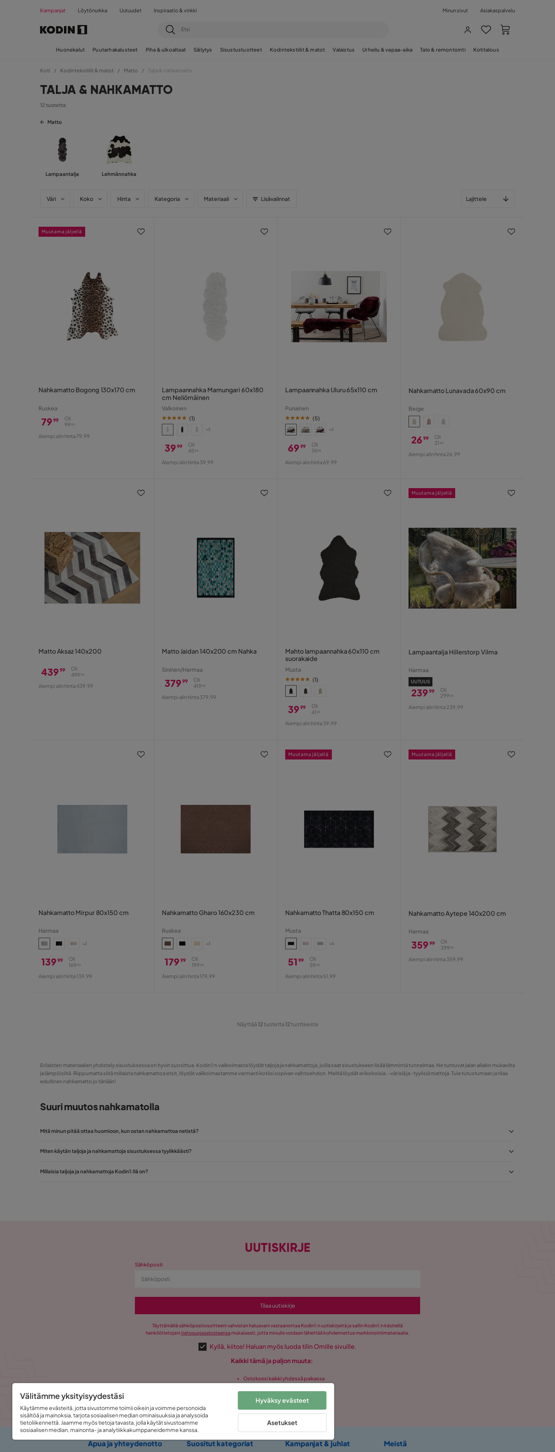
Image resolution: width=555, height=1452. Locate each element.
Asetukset (282, 1423)
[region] (173, 1411)
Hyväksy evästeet (282, 1400)
